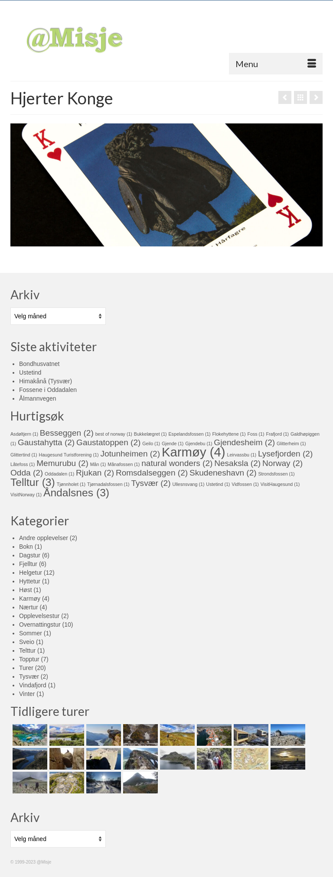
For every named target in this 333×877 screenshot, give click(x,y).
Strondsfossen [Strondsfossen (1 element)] (276, 473)
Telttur (27, 650)
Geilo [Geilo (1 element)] (151, 443)
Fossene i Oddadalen (48, 389)
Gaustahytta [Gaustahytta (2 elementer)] (46, 442)
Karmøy (29, 598)
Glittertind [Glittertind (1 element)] (23, 454)
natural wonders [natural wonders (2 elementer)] (176, 463)
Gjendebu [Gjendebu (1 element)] (198, 443)
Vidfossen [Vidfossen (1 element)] (245, 484)
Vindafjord (32, 685)
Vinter (27, 693)
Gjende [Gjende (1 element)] (172, 443)
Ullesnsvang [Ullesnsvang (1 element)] (188, 484)
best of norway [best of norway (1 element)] (113, 434)
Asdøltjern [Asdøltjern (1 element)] (24, 434)
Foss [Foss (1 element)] (255, 434)
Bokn (26, 546)
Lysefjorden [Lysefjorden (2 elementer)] (285, 453)
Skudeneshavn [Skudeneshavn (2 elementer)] (223, 472)
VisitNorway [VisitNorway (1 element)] (26, 494)
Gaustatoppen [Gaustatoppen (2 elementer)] (108, 442)
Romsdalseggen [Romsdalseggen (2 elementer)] (152, 472)
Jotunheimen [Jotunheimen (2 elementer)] (130, 453)
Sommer (30, 633)
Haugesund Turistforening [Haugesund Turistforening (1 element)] (68, 454)
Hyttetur (29, 581)
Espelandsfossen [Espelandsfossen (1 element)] (190, 434)
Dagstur (29, 555)
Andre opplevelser (43, 537)
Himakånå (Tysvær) (45, 381)
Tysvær (29, 676)
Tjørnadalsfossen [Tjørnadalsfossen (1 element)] (108, 484)
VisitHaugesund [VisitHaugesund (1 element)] (280, 484)
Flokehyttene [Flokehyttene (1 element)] (229, 434)
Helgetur (30, 572)
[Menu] (276, 63)
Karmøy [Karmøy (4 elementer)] (193, 452)
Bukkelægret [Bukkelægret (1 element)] (150, 434)
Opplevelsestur (39, 615)
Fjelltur (28, 563)
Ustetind (30, 372)
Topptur (29, 659)
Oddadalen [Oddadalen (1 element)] (59, 473)
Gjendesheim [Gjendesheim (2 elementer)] (244, 442)
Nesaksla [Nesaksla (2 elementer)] (237, 463)
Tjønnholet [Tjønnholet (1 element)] (71, 484)
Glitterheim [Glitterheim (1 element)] (291, 443)
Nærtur (28, 607)
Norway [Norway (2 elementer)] (282, 463)
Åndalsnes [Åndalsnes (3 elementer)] (76, 492)
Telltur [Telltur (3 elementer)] (32, 482)
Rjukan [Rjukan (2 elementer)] (95, 472)
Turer (26, 667)
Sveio (26, 641)
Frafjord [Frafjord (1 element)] (277, 434)
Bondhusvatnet (39, 363)
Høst (25, 589)
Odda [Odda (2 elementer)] (26, 472)
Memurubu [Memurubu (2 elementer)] (62, 463)
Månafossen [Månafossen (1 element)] (124, 464)
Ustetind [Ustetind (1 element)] (218, 484)
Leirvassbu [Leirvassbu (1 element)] (242, 454)
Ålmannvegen (37, 398)
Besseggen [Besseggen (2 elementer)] (67, 432)
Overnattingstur (40, 624)
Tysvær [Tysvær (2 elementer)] (151, 483)
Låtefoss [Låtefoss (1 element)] (22, 464)
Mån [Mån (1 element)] (98, 464)
